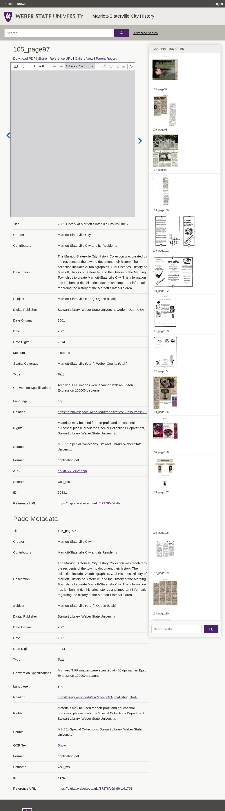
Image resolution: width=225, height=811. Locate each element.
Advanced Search (145, 33)
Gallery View (84, 58)
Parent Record (106, 58)
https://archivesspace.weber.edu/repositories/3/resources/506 (102, 412)
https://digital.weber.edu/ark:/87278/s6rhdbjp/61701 (95, 788)
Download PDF (24, 58)
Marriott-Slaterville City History (123, 15)
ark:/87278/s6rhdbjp (72, 471)
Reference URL (60, 58)
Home (8, 4)
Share (42, 58)
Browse (22, 4)
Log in (218, 4)
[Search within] (176, 629)
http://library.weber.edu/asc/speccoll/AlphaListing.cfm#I (98, 697)
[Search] (59, 33)
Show (62, 745)
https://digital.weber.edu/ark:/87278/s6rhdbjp (90, 503)
